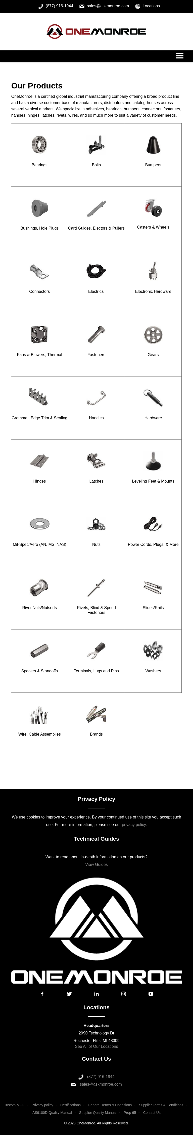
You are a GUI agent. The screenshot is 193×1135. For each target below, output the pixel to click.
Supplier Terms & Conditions (161, 1105)
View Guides (96, 864)
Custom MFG (14, 1105)
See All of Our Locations (96, 1046)
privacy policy (134, 825)
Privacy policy (42, 1105)
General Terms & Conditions (110, 1105)
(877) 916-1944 (101, 1077)
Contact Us (152, 1113)
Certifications (70, 1105)
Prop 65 (130, 1113)
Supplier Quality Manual (98, 1113)
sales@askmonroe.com (101, 1084)
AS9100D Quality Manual (52, 1113)
